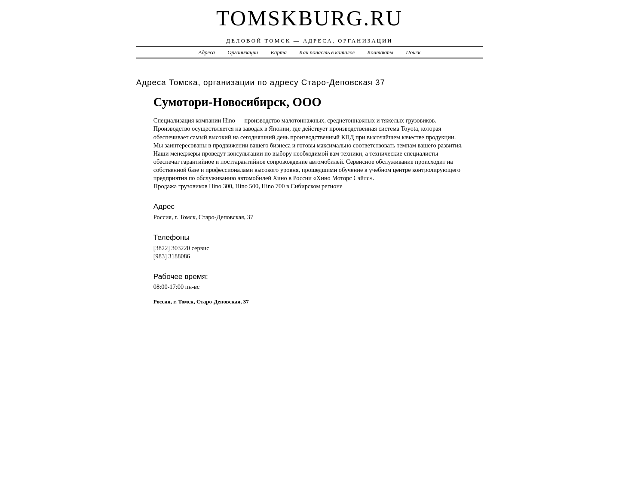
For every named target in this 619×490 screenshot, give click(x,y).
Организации (242, 52)
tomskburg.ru (309, 18)
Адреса (207, 52)
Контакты (380, 52)
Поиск (413, 52)
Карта (279, 52)
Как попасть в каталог (327, 52)
